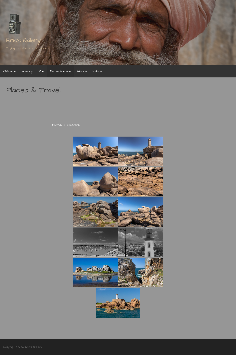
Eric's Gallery (23, 40)
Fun (41, 71)
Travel (57, 125)
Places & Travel (60, 71)
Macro (82, 71)
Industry (27, 71)
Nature (97, 71)
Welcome (9, 71)
